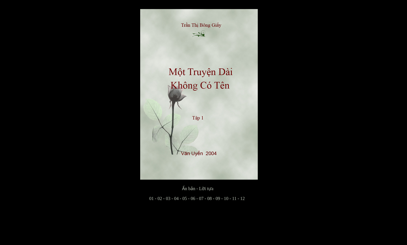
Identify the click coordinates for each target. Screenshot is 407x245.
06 (193, 198)
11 (234, 198)
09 (218, 198)
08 (209, 198)
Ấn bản (167, 188)
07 (201, 198)
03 (168, 198)
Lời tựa (206, 188)
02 (159, 198)
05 (184, 198)
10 (226, 198)
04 (176, 198)
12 (242, 198)
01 (147, 198)
